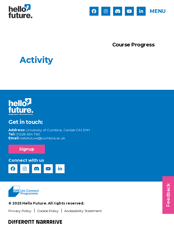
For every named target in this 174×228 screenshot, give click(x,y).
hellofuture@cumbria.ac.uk (42, 138)
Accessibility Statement (83, 211)
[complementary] (161, 215)
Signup (26, 149)
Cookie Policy (48, 211)
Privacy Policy (19, 211)
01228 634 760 (28, 134)
